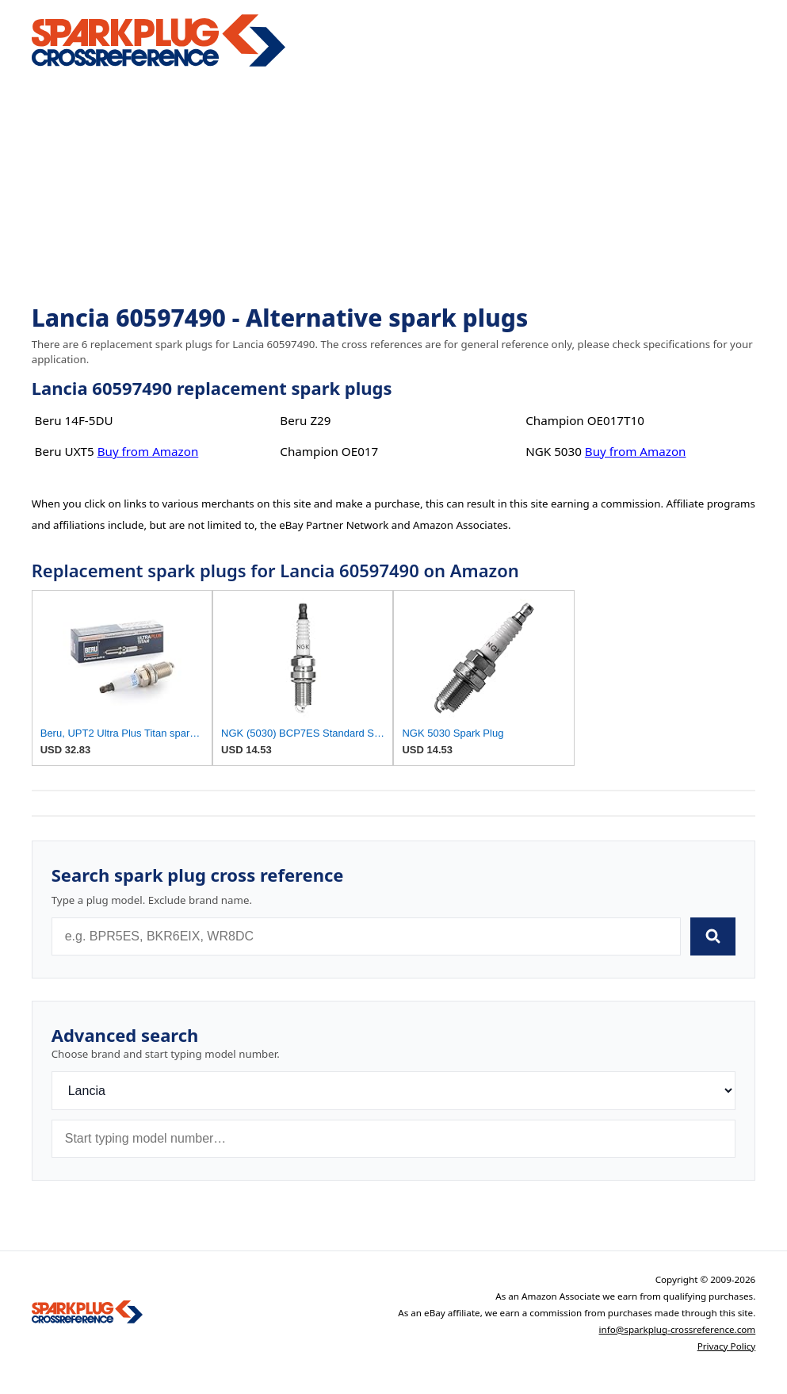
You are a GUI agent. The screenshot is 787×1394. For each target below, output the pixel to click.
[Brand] (394, 1090)
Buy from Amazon (148, 451)
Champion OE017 (329, 451)
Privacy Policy (726, 1346)
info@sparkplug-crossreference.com (677, 1329)
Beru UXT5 (64, 451)
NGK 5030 (553, 451)
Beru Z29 (305, 420)
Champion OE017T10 (584, 420)
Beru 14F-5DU (74, 420)
